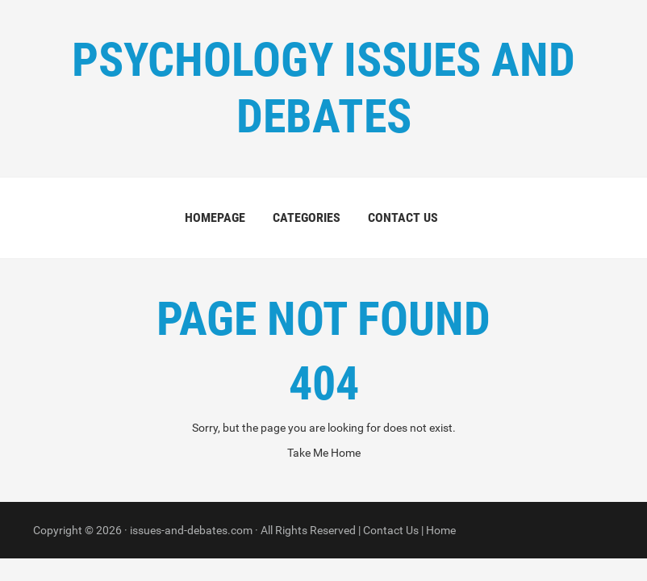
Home (441, 530)
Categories (306, 217)
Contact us (403, 217)
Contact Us (391, 530)
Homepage (215, 217)
